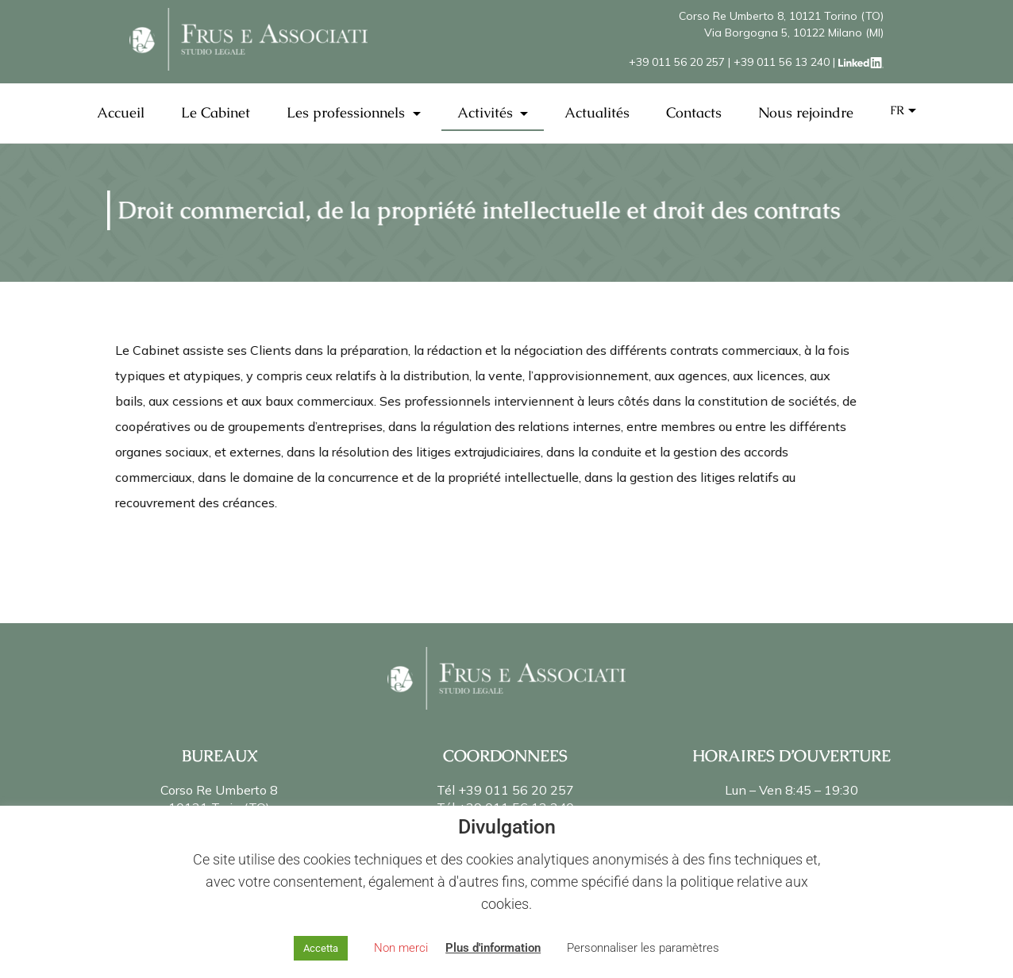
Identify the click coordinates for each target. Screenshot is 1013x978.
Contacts (694, 112)
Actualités (597, 112)
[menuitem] (903, 110)
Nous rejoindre (805, 112)
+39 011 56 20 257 (677, 62)
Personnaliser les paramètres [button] (643, 948)
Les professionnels (348, 112)
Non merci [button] (401, 948)
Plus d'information (493, 948)
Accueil (120, 112)
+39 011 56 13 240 (782, 62)
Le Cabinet (215, 112)
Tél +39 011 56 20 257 (505, 790)
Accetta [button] (320, 948)
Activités (487, 112)
